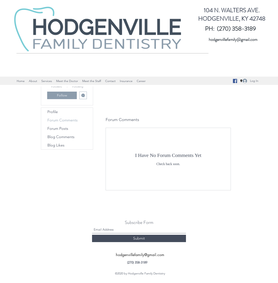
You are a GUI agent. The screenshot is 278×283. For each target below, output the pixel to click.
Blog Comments (61, 137)
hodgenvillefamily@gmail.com (233, 40)
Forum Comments (62, 120)
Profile (52, 112)
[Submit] (139, 238)
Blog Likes (55, 145)
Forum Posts (57, 128)
